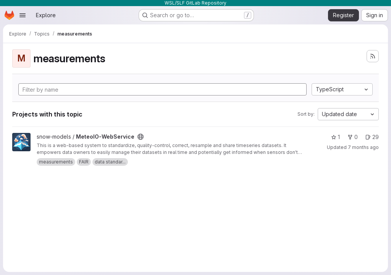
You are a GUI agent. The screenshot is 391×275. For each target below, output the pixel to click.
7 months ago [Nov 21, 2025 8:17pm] (363, 147)
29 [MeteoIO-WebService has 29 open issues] (372, 137)
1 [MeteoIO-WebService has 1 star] (335, 137)
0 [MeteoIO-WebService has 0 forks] (352, 137)
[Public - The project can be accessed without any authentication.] (140, 137)
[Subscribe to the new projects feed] (373, 56)
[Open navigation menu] (22, 15)
